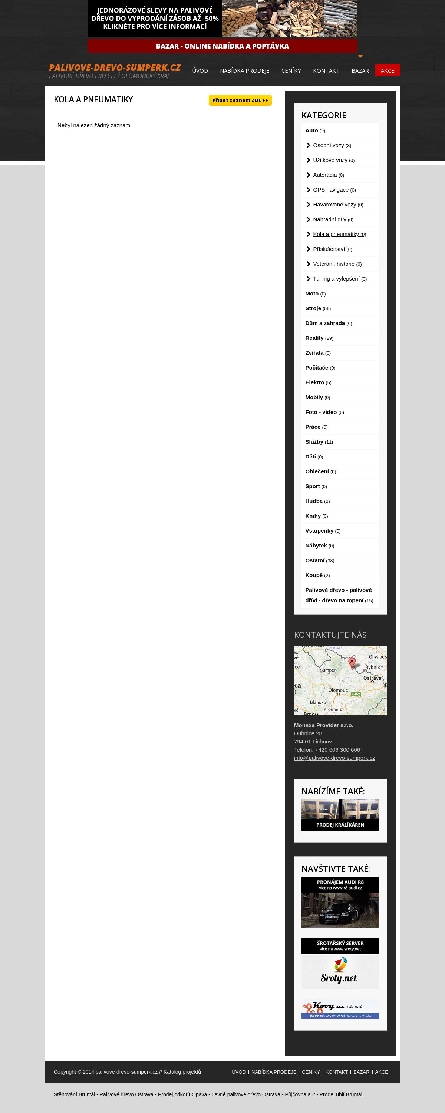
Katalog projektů (182, 1072)
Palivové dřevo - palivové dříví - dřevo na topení (339, 595)
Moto (316, 293)
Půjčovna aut (300, 1094)
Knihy (317, 516)
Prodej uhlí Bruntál (341, 1094)
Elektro (319, 382)
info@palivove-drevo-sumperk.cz (334, 758)
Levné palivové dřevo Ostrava (246, 1094)
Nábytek (320, 545)
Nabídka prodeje (245, 70)
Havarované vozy (338, 204)
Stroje (318, 308)
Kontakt (326, 70)
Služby (319, 441)
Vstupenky (323, 530)
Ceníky (291, 70)
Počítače (321, 367)
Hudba (318, 501)
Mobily (318, 397)
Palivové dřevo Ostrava (127, 1094)
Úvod (200, 70)
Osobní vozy (332, 145)
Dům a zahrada (329, 323)
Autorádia (329, 175)
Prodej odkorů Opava (182, 1094)
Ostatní (320, 560)
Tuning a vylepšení (340, 278)
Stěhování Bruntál (74, 1094)
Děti (314, 456)
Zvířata (318, 353)
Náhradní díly (333, 219)
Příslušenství (332, 249)
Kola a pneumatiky (339, 234)
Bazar (360, 70)
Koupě (318, 575)
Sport (316, 486)
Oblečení (321, 471)
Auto (316, 130)
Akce (388, 70)
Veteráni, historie (337, 264)
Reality (320, 338)
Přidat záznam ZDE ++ (240, 100)
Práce (317, 427)
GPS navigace (334, 189)
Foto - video (325, 412)
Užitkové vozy (334, 160)
